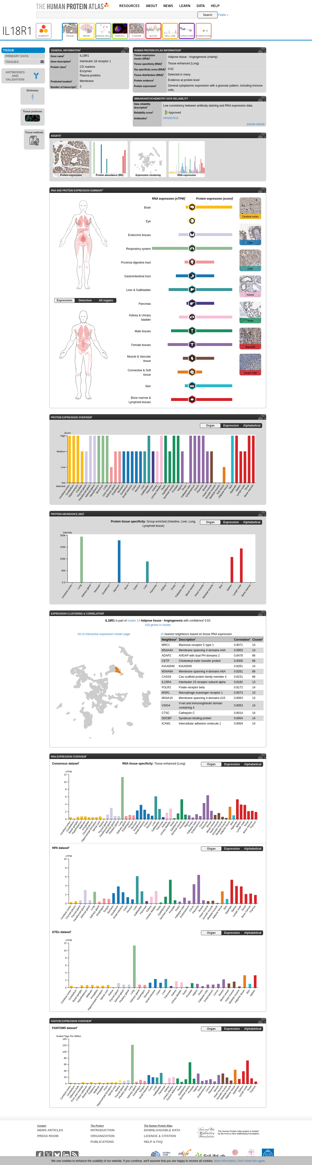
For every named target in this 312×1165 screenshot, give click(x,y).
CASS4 (166, 676)
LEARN (184, 5)
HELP (215, 5)
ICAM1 (166, 723)
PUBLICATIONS (102, 1142)
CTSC (166, 713)
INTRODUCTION (103, 1130)
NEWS (168, 5)
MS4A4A (167, 650)
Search (207, 15)
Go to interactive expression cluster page (104, 634)
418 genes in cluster (158, 625)
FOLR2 (166, 687)
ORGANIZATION (102, 1136)
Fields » (223, 15)
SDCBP (167, 718)
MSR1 (166, 692)
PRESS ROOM (48, 1136)
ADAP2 (166, 655)
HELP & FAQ (153, 1142)
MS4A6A (167, 671)
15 (162, 634)
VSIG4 (166, 705)
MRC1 (166, 645)
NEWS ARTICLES (50, 1130)
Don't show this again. (251, 1161)
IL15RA (166, 682)
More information (225, 1161)
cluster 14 (133, 620)
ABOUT (151, 5)
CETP (165, 661)
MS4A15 (167, 698)
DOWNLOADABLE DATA (162, 1130)
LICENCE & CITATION (160, 1136)
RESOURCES (129, 5)
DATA (201, 5)
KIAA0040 (168, 666)
